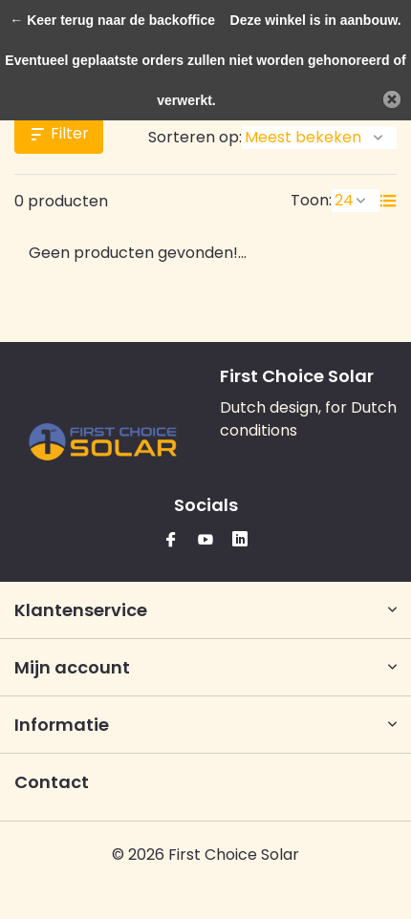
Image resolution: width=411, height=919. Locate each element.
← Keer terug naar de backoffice (112, 20)
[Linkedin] (240, 541)
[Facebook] (171, 541)
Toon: (311, 200)
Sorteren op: (195, 137)
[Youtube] (205, 541)
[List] (388, 200)
